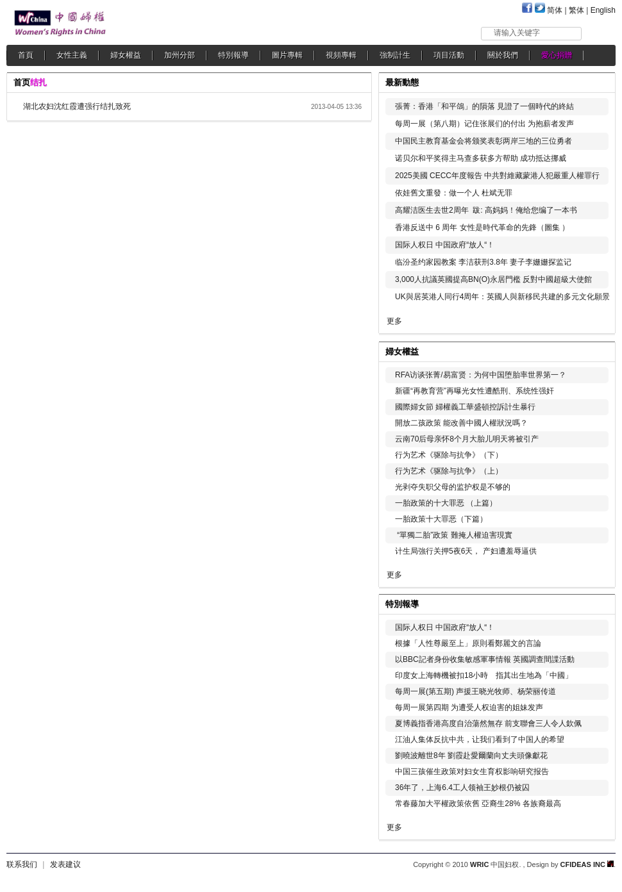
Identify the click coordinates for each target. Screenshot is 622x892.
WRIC (479, 864)
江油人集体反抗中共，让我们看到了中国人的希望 (479, 739)
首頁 (25, 55)
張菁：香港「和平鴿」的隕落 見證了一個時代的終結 (484, 106)
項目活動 (448, 55)
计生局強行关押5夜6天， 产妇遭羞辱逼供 (466, 551)
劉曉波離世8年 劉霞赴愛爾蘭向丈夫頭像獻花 (471, 755)
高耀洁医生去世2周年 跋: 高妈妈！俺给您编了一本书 (486, 210)
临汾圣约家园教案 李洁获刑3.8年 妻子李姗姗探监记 (483, 262)
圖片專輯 (287, 55)
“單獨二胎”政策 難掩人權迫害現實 (453, 535)
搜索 (599, 33)
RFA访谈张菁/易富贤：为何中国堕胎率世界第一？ (480, 374)
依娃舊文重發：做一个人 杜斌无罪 (453, 192)
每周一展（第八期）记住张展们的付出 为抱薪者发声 (484, 123)
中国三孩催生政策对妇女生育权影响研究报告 (472, 771)
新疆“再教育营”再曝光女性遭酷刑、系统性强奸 (474, 390)
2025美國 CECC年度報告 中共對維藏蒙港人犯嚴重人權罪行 (497, 175)
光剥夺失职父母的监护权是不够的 (452, 487)
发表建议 (65, 864)
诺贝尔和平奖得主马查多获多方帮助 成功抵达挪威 (480, 158)
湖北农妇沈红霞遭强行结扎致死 (77, 106)
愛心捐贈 (556, 55)
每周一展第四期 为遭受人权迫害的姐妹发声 (469, 707)
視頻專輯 (341, 55)
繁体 (576, 10)
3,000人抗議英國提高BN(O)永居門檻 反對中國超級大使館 (493, 279)
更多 (394, 321)
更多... (597, 350)
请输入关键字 (517, 32)
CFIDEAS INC (587, 864)
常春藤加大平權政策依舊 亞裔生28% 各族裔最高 (478, 803)
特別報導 (233, 55)
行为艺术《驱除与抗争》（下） (449, 454)
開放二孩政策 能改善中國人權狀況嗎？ (461, 422)
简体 (554, 10)
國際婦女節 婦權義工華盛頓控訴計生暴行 (465, 406)
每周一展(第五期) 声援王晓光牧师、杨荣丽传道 (475, 691)
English (603, 10)
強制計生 (395, 55)
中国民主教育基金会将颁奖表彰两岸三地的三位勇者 (483, 140)
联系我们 (21, 864)
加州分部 (179, 55)
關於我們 (502, 55)
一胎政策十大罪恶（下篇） (441, 519)
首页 (21, 82)
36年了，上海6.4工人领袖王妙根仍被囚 (462, 787)
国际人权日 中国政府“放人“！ (444, 244)
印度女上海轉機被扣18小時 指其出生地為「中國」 (484, 675)
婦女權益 (125, 55)
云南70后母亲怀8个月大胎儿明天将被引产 (467, 438)
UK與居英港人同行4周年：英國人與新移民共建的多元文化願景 (502, 296)
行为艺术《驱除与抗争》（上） (449, 471)
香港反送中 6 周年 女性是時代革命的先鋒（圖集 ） (482, 227)
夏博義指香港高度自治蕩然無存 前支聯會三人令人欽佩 (488, 723)
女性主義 (71, 55)
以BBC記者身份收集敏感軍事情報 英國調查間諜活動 (485, 659)
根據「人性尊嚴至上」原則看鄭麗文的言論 (468, 643)
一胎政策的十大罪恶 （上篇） (446, 503)
